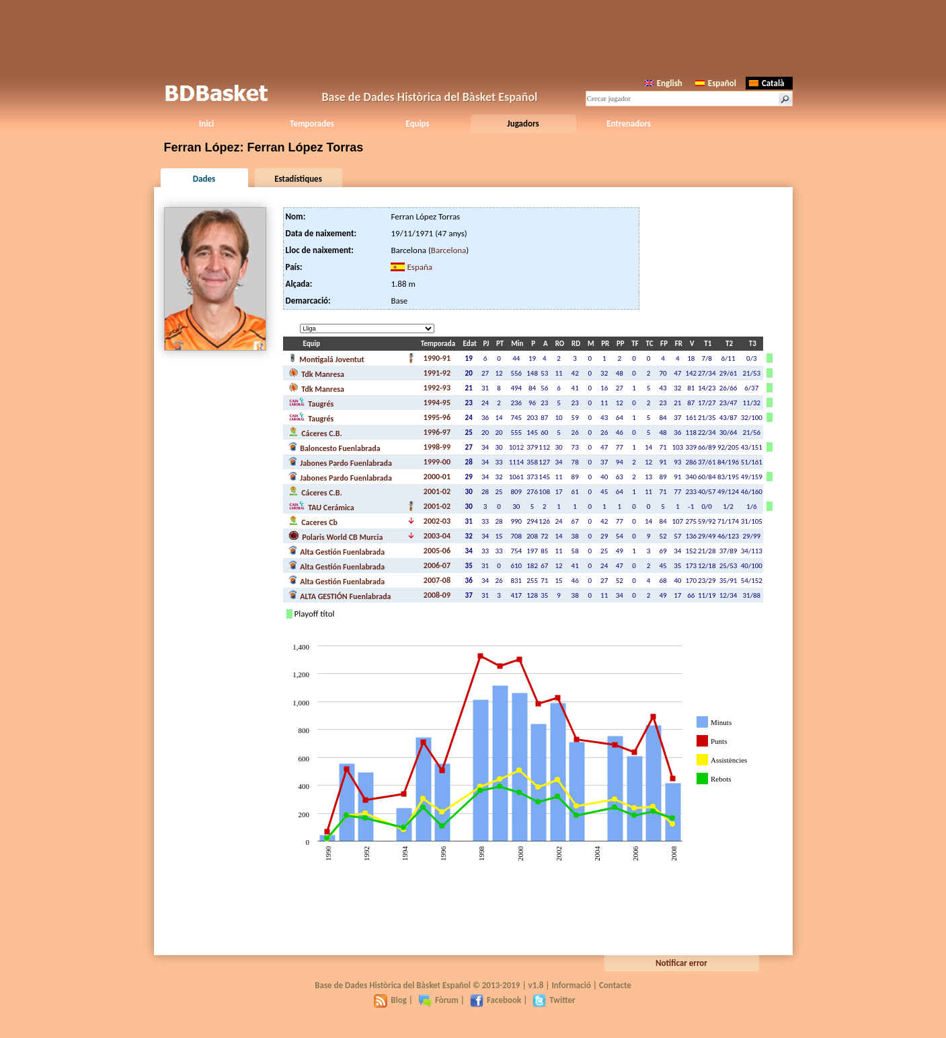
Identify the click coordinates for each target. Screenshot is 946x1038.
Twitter (554, 1000)
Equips (417, 123)
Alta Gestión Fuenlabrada (336, 550)
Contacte (615, 985)
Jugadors (523, 123)
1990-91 (437, 358)
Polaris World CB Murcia (335, 535)
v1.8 (536, 985)
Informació (571, 985)
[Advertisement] (473, 37)
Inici (206, 123)
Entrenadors (628, 123)
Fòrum (438, 1000)
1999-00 (437, 462)
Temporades (312, 123)
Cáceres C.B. (315, 432)
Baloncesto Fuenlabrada (334, 447)
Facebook (495, 1000)
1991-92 (437, 373)
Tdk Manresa (316, 373)
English (663, 83)
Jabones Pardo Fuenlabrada (340, 461)
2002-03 (437, 521)
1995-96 (437, 417)
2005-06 (437, 551)
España (419, 267)
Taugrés (311, 402)
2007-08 (437, 580)
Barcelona (449, 250)
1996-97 (437, 432)
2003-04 (437, 536)
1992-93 (437, 388)
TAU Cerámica (321, 506)
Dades (204, 179)
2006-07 (437, 565)
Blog (390, 1000)
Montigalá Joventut (326, 358)
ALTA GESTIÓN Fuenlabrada (339, 595)
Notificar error (681, 963)
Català (767, 83)
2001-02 (437, 491)
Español (715, 83)
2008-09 (437, 595)
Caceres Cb (313, 521)
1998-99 (437, 447)
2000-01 (437, 477)
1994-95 (437, 403)
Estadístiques (298, 179)
